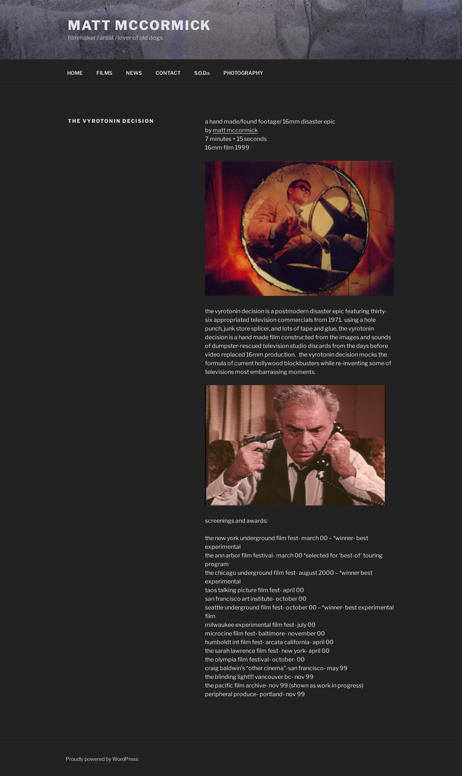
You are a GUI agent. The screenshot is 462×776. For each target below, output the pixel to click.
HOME (75, 73)
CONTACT (168, 73)
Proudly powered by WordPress (102, 759)
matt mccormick (235, 130)
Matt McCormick (139, 25)
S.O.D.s (202, 73)
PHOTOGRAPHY (243, 73)
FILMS (104, 73)
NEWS (134, 73)
